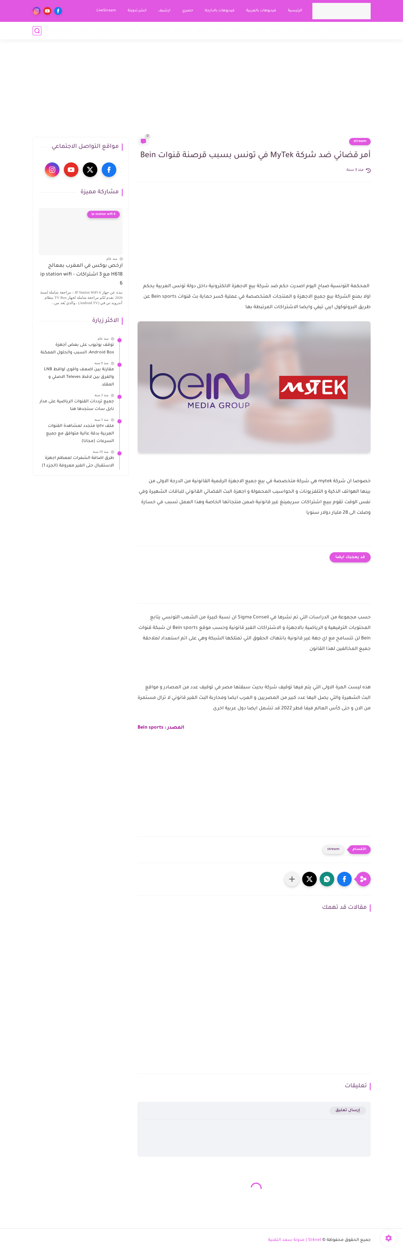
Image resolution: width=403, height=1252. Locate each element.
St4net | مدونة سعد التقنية (294, 1240)
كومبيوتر (183, 30)
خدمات (84, 30)
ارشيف (164, 11)
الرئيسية (295, 11)
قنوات (293, 30)
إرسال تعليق (347, 1110)
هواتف (203, 30)
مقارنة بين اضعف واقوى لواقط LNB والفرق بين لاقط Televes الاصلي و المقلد (79, 377)
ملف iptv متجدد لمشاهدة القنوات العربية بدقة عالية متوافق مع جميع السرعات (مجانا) (80, 433)
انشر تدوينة (137, 11)
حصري (187, 11)
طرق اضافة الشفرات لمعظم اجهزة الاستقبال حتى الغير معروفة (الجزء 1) (78, 462)
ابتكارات (104, 30)
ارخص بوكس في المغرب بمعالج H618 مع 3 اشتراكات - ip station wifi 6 (81, 275)
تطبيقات (126, 30)
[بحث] (37, 30)
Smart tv (240, 30)
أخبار (366, 30)
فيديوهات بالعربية (261, 11)
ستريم (276, 30)
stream (359, 141)
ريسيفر (312, 30)
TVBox (220, 30)
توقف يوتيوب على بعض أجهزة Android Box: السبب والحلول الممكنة (77, 349)
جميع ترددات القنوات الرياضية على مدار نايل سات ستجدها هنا (77, 405)
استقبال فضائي (340, 30)
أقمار (260, 30)
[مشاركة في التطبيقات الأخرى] (292, 879)
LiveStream (106, 11)
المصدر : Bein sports (161, 727)
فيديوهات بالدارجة (220, 11)
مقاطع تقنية (60, 30)
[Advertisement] (201, 92)
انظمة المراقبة (154, 30)
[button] (344, 879)
